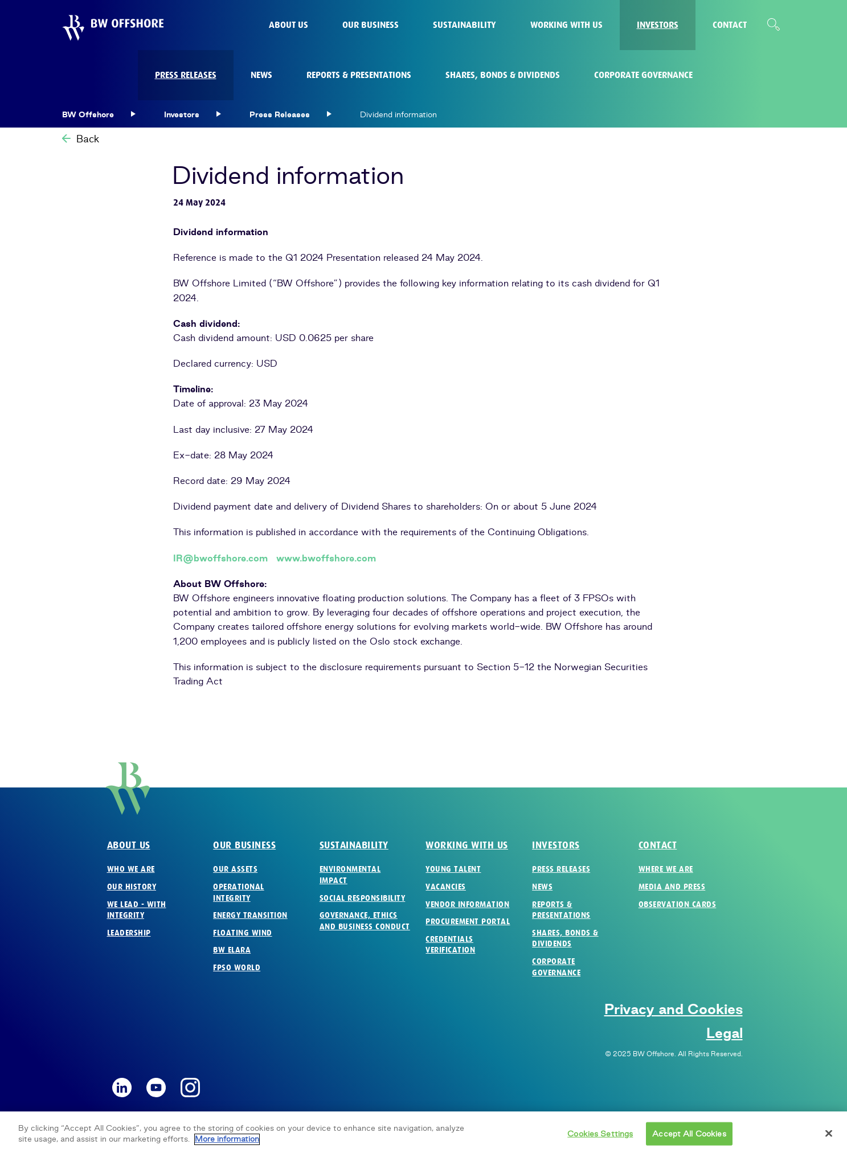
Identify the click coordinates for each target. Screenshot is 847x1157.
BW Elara (232, 950)
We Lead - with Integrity (136, 910)
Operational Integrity (238, 892)
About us (128, 845)
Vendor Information (467, 904)
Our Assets (235, 869)
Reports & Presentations (561, 910)
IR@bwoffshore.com (220, 558)
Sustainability (354, 845)
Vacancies (445, 887)
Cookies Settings (600, 1139)
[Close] (828, 1139)
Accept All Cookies (689, 1139)
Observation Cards (678, 904)
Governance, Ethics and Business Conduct (365, 921)
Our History (132, 887)
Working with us (466, 845)
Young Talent (453, 869)
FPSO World (236, 968)
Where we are (666, 869)
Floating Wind (242, 933)
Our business (244, 845)
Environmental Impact (350, 874)
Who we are (131, 869)
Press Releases (561, 869)
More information (227, 1145)
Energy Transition (250, 915)
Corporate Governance (556, 967)
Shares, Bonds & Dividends (565, 938)
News (542, 887)
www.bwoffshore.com (326, 558)
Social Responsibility (363, 898)
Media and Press (672, 887)
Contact (658, 845)
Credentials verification (450, 944)
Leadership (129, 933)
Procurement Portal (467, 921)
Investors (556, 845)
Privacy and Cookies (673, 1009)
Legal (724, 1033)
